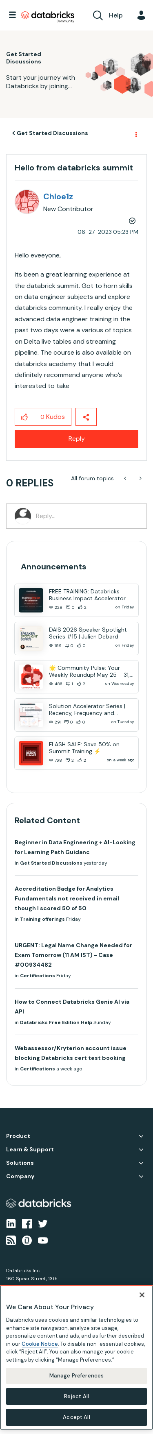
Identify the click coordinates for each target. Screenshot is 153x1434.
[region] (76, 1357)
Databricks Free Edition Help (56, 1022)
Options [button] (135, 133)
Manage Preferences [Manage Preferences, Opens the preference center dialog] (76, 1375)
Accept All (76, 1417)
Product (18, 1136)
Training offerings (42, 919)
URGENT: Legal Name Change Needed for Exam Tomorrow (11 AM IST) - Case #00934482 (73, 954)
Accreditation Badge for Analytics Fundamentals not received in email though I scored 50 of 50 (67, 898)
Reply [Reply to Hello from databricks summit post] (77, 438)
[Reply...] (87, 516)
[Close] (142, 1295)
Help (116, 15)
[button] (24, 416)
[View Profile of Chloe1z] (58, 196)
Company (20, 1176)
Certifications (37, 975)
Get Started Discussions (52, 133)
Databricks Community (47, 17)
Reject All (76, 1396)
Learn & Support (30, 1149)
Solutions (20, 1162)
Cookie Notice (40, 1343)
